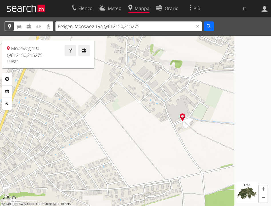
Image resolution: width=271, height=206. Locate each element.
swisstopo (26, 204)
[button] (263, 189)
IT (244, 8)
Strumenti (7, 104)
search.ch (11, 204)
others (66, 204)
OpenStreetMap (47, 204)
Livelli (7, 92)
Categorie (7, 79)
